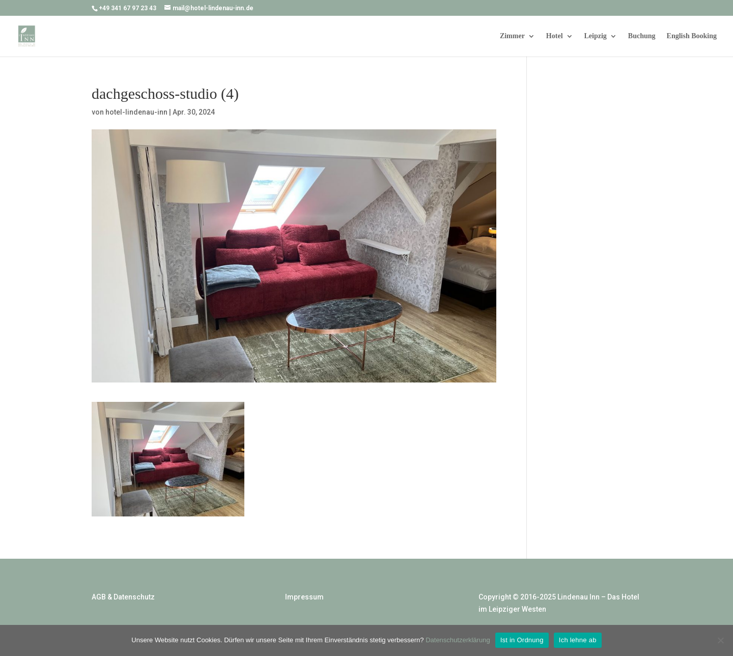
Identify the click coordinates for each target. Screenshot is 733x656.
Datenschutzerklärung (458, 640)
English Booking (692, 36)
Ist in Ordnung (522, 640)
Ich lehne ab (578, 640)
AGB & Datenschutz (123, 597)
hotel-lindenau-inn (136, 112)
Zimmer (512, 36)
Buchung (642, 36)
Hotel (554, 36)
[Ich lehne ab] (720, 640)
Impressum (304, 597)
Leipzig (595, 36)
